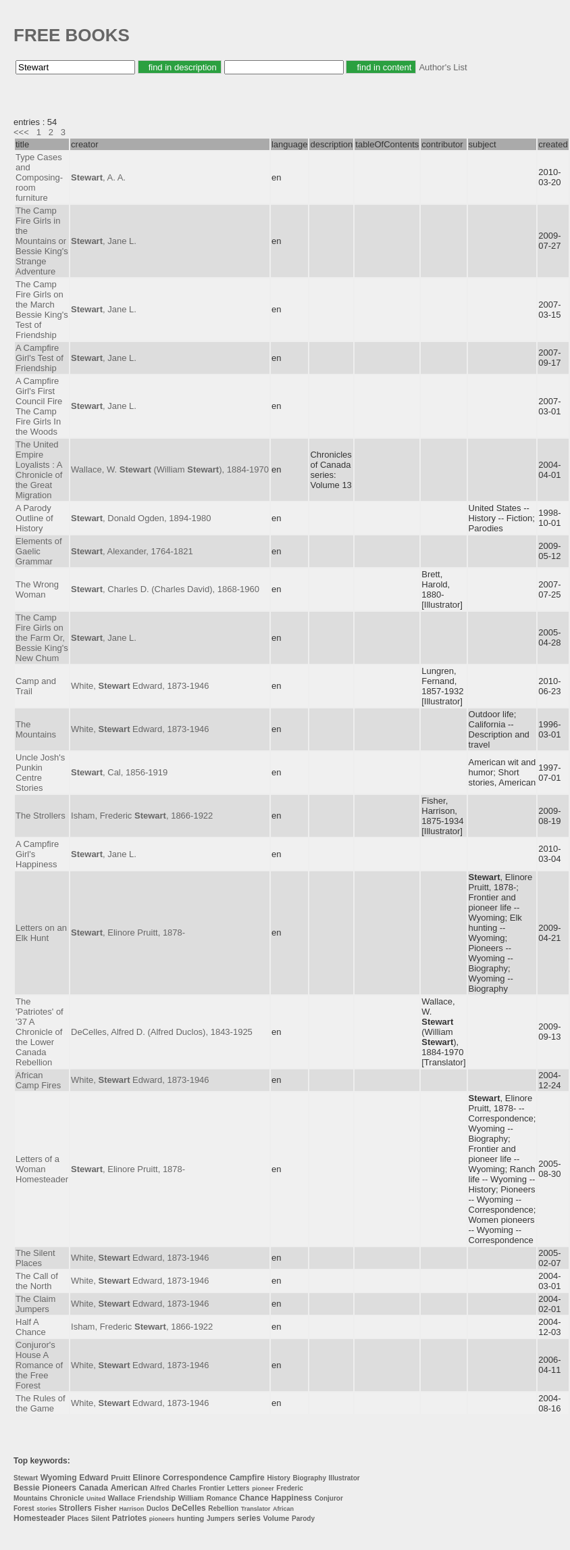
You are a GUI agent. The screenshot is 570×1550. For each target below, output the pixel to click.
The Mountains (36, 729)
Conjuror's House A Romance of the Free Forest (39, 1365)
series (249, 1518)
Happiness (291, 1498)
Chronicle (67, 1498)
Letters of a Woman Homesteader (42, 1169)
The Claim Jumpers (35, 1304)
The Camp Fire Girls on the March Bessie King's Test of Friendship (42, 309)
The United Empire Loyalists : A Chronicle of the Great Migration (39, 469)
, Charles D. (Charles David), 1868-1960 (165, 589)
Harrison (131, 1508)
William (191, 1498)
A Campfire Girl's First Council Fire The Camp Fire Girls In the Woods (39, 406)
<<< (21, 132)
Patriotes (129, 1518)
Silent (100, 1518)
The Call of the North (37, 1281)
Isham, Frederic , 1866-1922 (142, 815)
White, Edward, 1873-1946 (140, 686)
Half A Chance (31, 1327)
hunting (190, 1518)
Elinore (146, 1477)
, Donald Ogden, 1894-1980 (141, 518)
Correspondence (195, 1477)
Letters (238, 1488)
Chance (253, 1498)
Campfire (247, 1477)
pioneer (263, 1488)
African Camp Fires (38, 1080)
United (95, 1498)
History (278, 1478)
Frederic (289, 1488)
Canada (93, 1488)
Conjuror (329, 1498)
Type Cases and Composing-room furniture (39, 177)
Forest (24, 1508)
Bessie (27, 1488)
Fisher (106, 1508)
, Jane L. (103, 241)
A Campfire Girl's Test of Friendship (39, 358)
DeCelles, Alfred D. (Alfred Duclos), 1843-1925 (162, 1032)
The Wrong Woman (37, 589)
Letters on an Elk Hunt (41, 933)
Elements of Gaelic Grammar (39, 551)
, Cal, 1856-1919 (119, 772)
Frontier (212, 1488)
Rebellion (223, 1508)
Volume (276, 1518)
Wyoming (59, 1477)
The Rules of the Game (41, 1403)
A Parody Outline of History (34, 518)
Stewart (26, 1478)
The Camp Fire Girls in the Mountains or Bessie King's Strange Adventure (42, 240)
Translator (256, 1508)
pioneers (162, 1519)
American (129, 1488)
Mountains (30, 1498)
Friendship (157, 1498)
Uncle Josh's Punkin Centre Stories (40, 772)
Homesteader (39, 1518)
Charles (184, 1488)
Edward (93, 1477)
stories (46, 1508)
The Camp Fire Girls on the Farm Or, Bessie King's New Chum (42, 637)
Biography (309, 1478)
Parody (303, 1518)
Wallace (122, 1498)
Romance (222, 1498)
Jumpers (221, 1518)
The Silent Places (35, 1258)
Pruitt (120, 1478)
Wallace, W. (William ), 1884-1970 (170, 469)
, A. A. (98, 177)
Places (78, 1518)
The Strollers (41, 815)
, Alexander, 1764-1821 (132, 551)
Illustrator (344, 1478)
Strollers (75, 1508)
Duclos (158, 1508)
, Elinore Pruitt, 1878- (128, 932)
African (283, 1508)
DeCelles (189, 1508)
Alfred (160, 1488)
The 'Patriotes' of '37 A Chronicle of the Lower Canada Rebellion (39, 1031)
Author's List (443, 67)
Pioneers (59, 1488)
